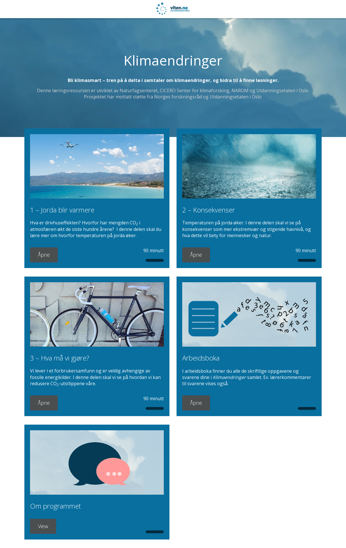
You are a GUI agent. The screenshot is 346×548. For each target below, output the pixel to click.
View (43, 526)
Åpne (44, 254)
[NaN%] (22, 9)
